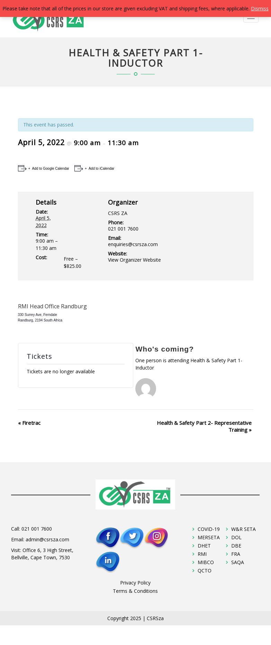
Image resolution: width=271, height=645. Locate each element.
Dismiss (260, 8)
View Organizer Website (134, 259)
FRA (235, 554)
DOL (236, 537)
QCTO (204, 570)
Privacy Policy (135, 582)
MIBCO (206, 562)
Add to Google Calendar (50, 168)
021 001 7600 (36, 528)
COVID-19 (209, 529)
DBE (236, 545)
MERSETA (209, 537)
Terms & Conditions (135, 591)
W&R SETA (243, 529)
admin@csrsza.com (47, 539)
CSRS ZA (117, 213)
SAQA (237, 562)
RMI (202, 554)
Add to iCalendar (101, 168)
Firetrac (29, 422)
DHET (204, 545)
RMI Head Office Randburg (52, 306)
